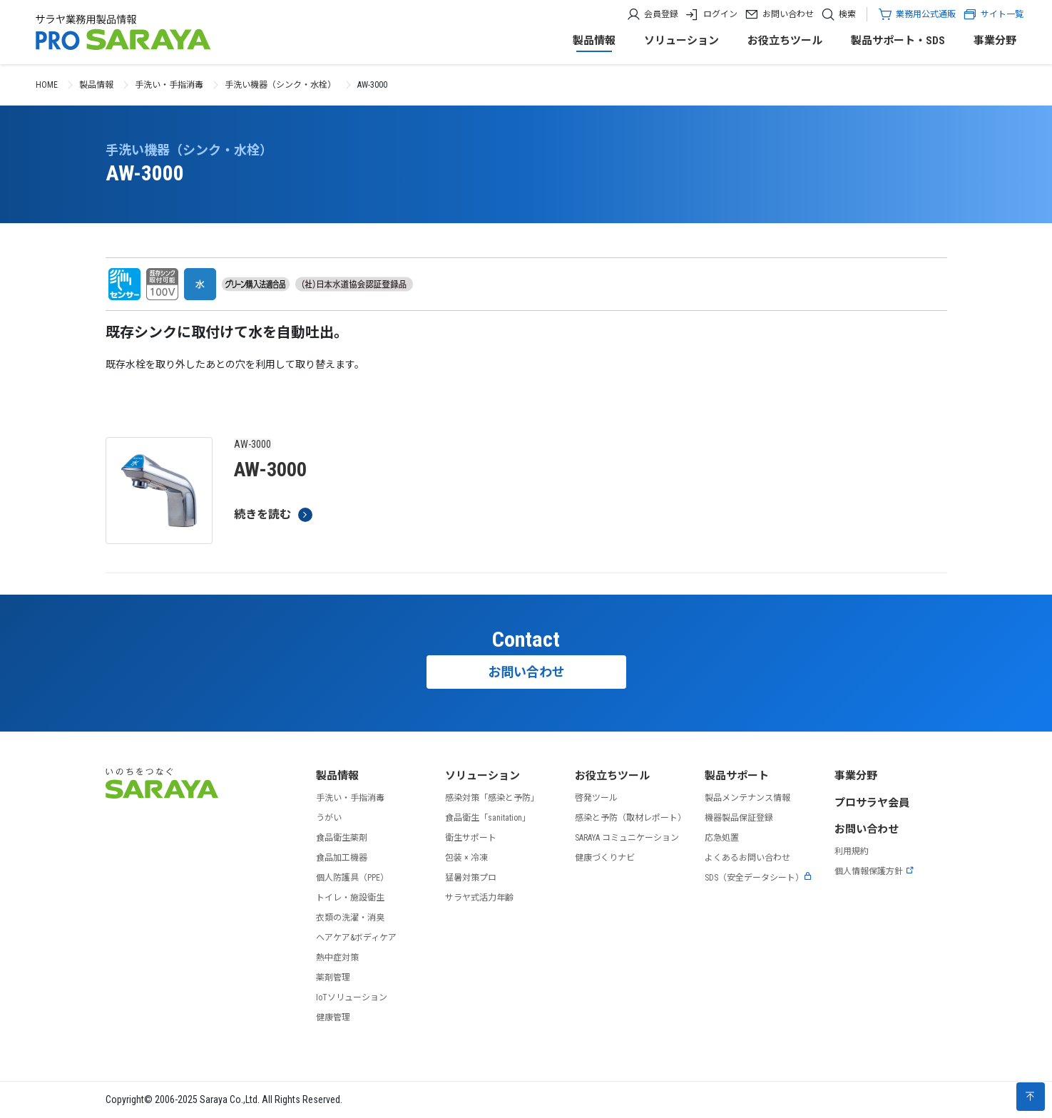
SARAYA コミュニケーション (627, 838)
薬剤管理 (333, 978)
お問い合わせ (788, 14)
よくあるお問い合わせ (747, 858)
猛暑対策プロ (470, 878)
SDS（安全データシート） (758, 878)
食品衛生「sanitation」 (488, 818)
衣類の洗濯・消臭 (350, 918)
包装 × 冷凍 (466, 858)
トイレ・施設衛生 (350, 898)
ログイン (720, 14)
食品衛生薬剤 (341, 838)
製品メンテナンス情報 (747, 798)
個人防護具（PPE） (352, 878)
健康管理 (333, 1017)
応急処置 (722, 838)
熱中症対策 (337, 958)
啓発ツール (596, 798)
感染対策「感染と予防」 (492, 798)
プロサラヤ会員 (871, 802)
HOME (47, 85)
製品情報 (594, 40)
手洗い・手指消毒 (169, 85)
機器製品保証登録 (739, 818)
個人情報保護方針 (874, 871)
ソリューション (681, 40)
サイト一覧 (993, 14)
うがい (329, 818)
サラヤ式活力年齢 (479, 898)
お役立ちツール (784, 40)
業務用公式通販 (926, 14)
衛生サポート (470, 838)
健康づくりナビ (605, 858)
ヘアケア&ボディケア (356, 938)
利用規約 (851, 851)
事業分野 (995, 40)
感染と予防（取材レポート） (630, 818)
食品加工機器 (341, 858)
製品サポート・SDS (898, 40)
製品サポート (737, 775)
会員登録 (661, 14)
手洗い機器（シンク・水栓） (280, 85)
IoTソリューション (351, 997)
